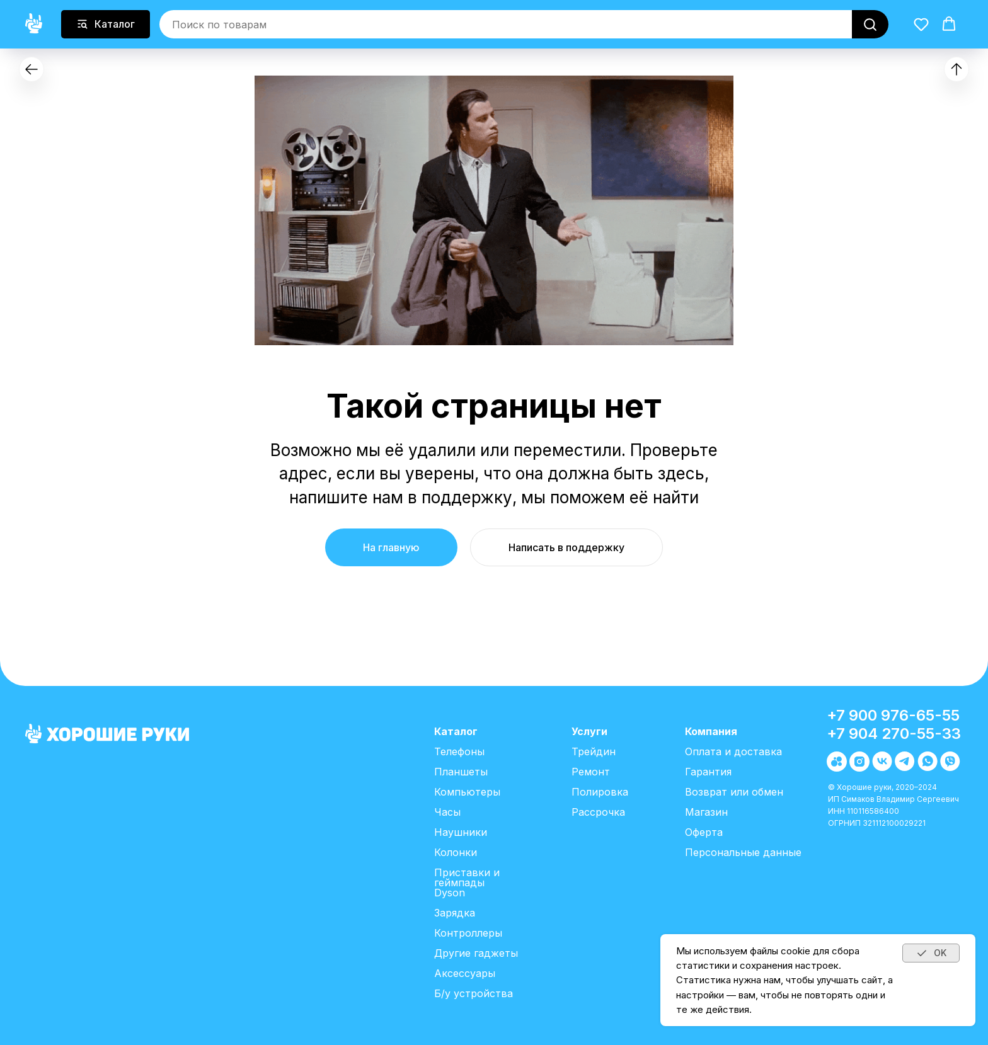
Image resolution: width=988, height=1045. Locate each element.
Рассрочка (598, 812)
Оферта (704, 832)
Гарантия (708, 771)
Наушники (460, 832)
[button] (921, 23)
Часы (447, 812)
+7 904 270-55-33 (894, 733)
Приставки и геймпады (467, 877)
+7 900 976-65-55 (893, 715)
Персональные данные (743, 852)
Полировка (600, 791)
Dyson (449, 892)
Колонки (455, 852)
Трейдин (594, 751)
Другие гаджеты (476, 953)
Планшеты (461, 771)
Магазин (706, 812)
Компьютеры (467, 791)
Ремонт (591, 771)
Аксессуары (464, 973)
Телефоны (459, 751)
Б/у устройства (473, 993)
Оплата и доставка (733, 751)
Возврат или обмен (734, 791)
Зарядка (454, 912)
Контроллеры (468, 933)
